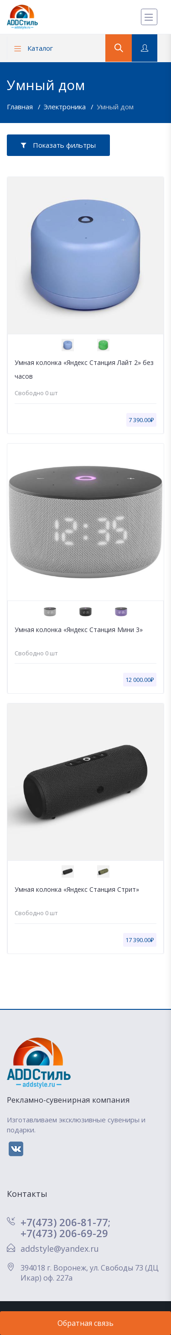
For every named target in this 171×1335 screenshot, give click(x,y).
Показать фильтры (58, 145)
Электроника (66, 106)
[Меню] (149, 17)
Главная (21, 106)
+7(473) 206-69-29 (64, 1233)
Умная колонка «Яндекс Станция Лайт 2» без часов (84, 369)
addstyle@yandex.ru (60, 1249)
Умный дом (115, 106)
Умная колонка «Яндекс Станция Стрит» (77, 889)
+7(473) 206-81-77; (65, 1222)
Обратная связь (85, 1323)
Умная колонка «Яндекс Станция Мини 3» (79, 629)
